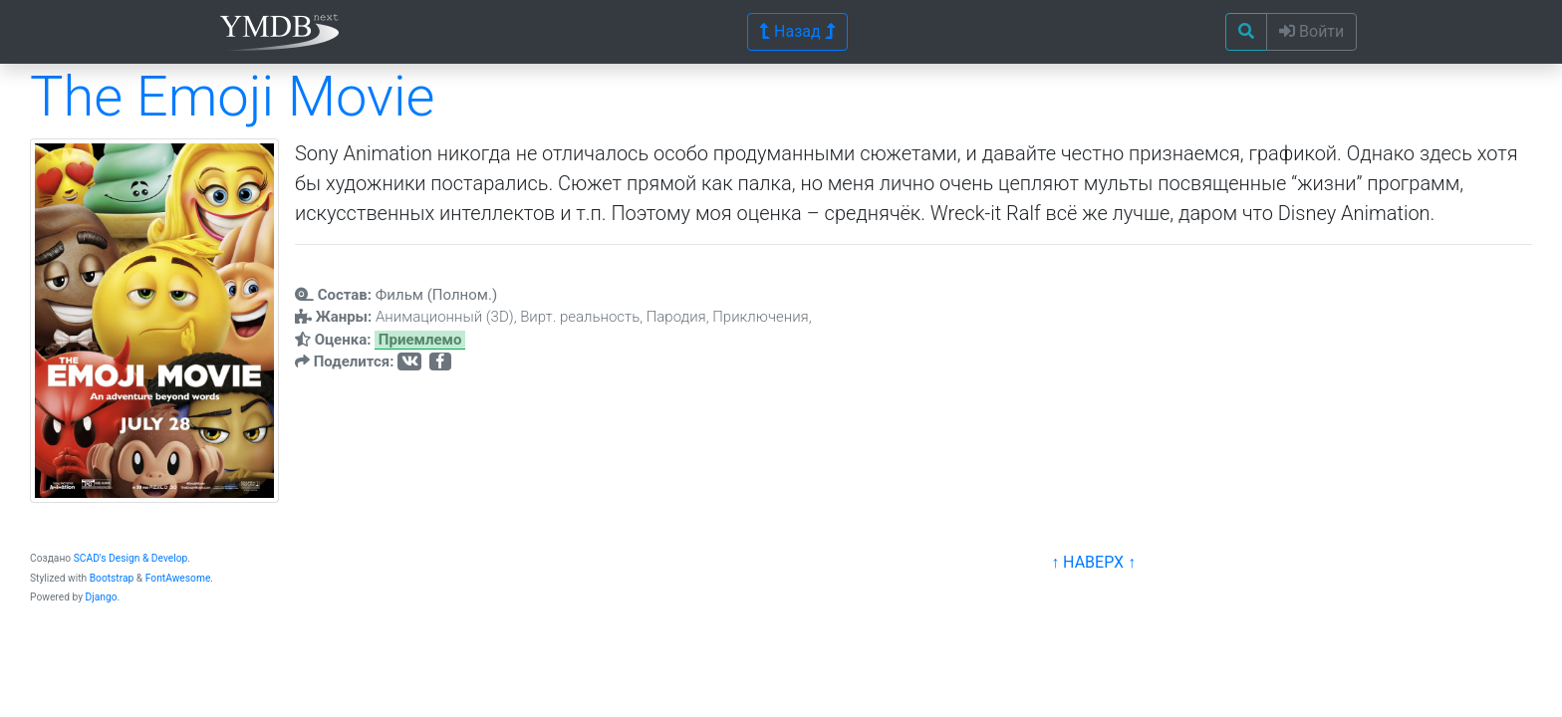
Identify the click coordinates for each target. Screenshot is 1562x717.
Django (102, 597)
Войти (1311, 31)
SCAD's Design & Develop (131, 558)
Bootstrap (112, 578)
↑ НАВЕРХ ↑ (1093, 562)
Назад (797, 31)
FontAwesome (178, 578)
